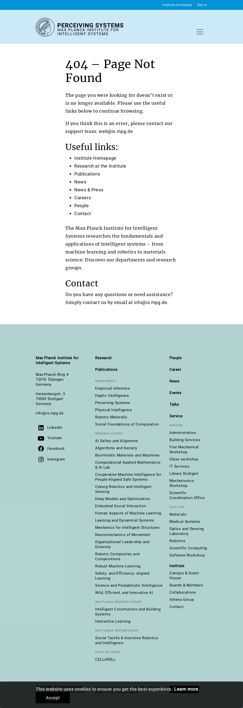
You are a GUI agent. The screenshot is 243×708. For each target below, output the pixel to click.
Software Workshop (187, 555)
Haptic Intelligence (112, 395)
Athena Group (181, 599)
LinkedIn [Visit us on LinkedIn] (54, 427)
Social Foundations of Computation (127, 424)
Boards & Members (186, 585)
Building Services (184, 440)
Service (176, 416)
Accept (53, 697)
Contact (82, 213)
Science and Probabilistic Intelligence (129, 585)
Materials (177, 514)
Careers (82, 197)
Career (175, 369)
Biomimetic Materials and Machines (127, 455)
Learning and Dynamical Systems (124, 520)
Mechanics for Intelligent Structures (127, 527)
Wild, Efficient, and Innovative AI (124, 592)
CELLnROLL (105, 659)
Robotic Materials (111, 417)
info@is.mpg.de (49, 413)
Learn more (186, 689)
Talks (174, 404)
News (80, 181)
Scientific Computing (188, 548)
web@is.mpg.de (116, 131)
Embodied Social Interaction (120, 506)
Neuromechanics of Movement (122, 534)
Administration (182, 432)
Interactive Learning (113, 621)
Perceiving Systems (112, 403)
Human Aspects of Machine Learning (128, 513)
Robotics (177, 541)
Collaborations (182, 592)
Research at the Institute (100, 166)
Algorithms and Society (116, 448)
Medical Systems (184, 521)
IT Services (179, 466)
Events (175, 393)
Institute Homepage (177, 5)
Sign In (202, 5)
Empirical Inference (112, 388)
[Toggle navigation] (199, 31)
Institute (176, 566)
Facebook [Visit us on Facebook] (56, 448)
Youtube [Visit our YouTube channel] (54, 438)
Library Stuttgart (183, 473)
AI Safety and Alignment (116, 441)
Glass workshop (183, 459)
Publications (87, 174)
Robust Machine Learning (117, 566)
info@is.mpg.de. (151, 302)
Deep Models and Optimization (122, 499)
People (81, 205)
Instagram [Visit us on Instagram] (56, 459)
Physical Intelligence (113, 410)
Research (103, 358)
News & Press (88, 189)
